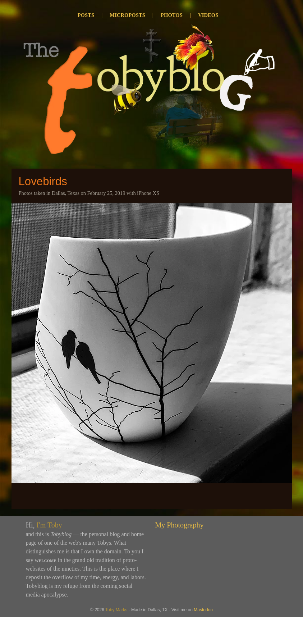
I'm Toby (49, 525)
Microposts (127, 15)
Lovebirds (43, 181)
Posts (86, 15)
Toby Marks (116, 609)
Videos (208, 15)
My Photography (179, 525)
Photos (172, 15)
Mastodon (203, 609)
